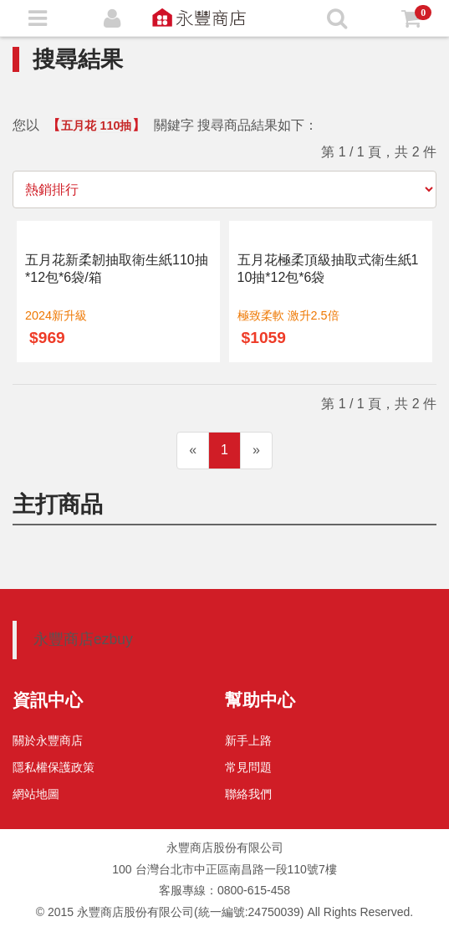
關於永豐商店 (48, 740)
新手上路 (248, 740)
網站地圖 (36, 794)
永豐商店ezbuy (83, 639)
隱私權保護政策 (53, 767)
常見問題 (248, 767)
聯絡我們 (248, 794)
